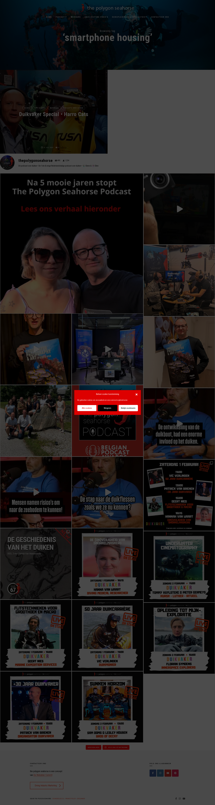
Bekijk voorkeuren (128, 408)
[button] (136, 394)
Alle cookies (87, 408)
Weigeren (107, 408)
